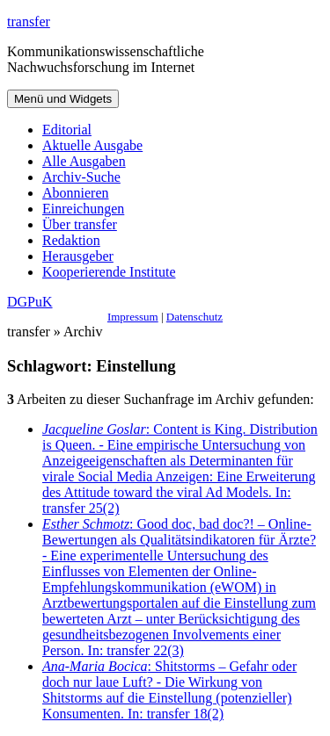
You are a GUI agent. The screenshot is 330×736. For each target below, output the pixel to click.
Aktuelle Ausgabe (92, 145)
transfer (28, 21)
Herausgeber (78, 256)
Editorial (67, 129)
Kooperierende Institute (109, 271)
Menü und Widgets (63, 98)
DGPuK (30, 301)
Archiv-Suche (81, 177)
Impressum (132, 316)
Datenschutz (194, 316)
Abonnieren (75, 192)
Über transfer (79, 224)
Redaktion (71, 240)
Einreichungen (83, 208)
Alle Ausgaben (84, 161)
